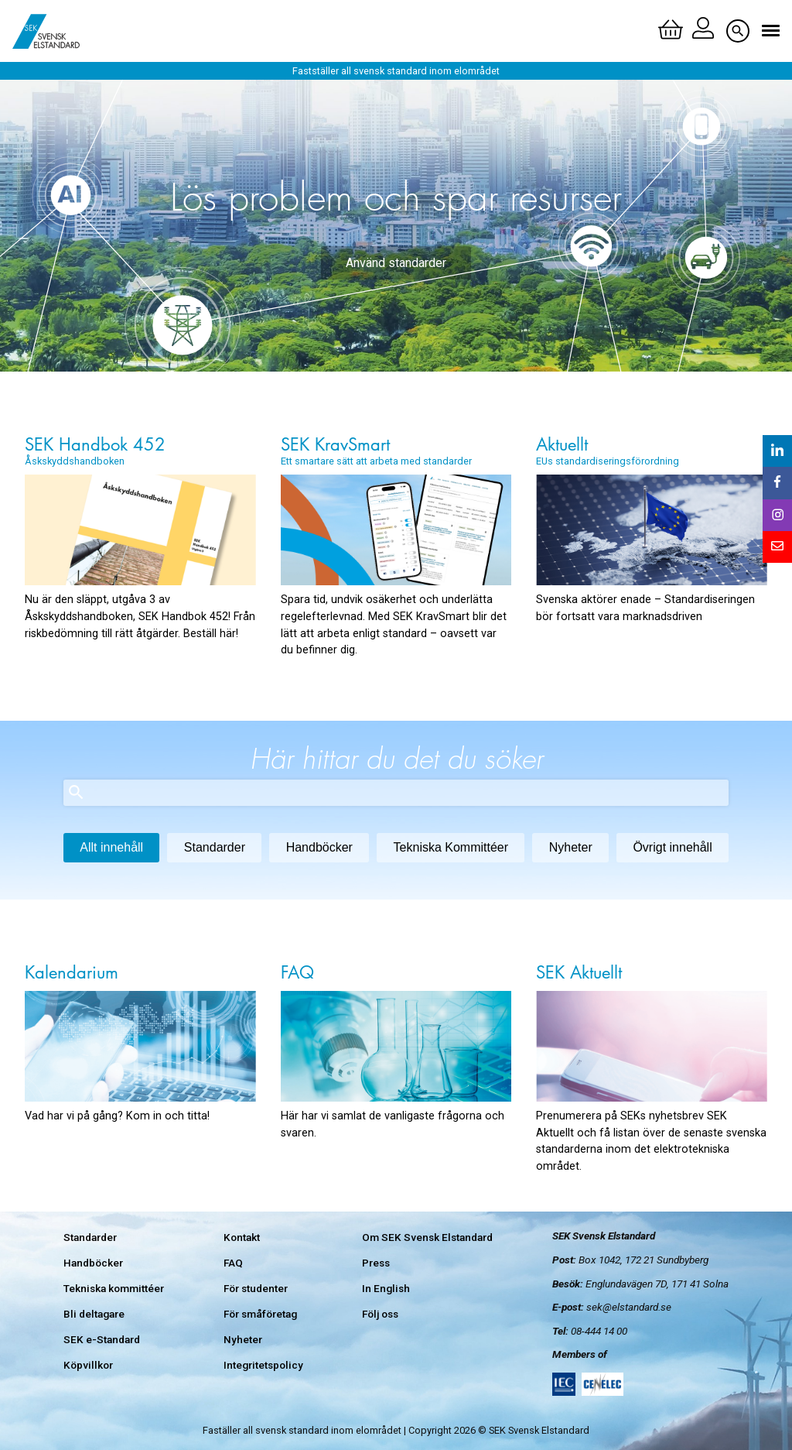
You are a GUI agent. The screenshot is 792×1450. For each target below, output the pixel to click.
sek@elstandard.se (628, 1307)
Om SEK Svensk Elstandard (427, 1237)
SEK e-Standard (101, 1339)
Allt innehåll (111, 847)
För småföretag (260, 1314)
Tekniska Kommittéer (451, 847)
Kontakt (242, 1237)
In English (386, 1288)
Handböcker (319, 847)
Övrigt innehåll (672, 847)
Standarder (214, 847)
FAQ (233, 1262)
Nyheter (570, 847)
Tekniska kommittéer (113, 1288)
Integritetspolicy (263, 1365)
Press (376, 1262)
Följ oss (380, 1314)
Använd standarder (396, 262)
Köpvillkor (88, 1365)
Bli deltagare (94, 1314)
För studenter (256, 1288)
